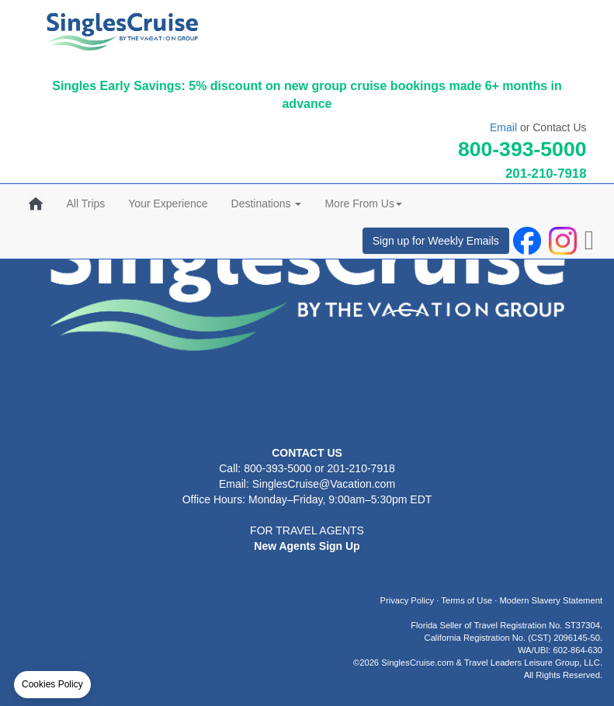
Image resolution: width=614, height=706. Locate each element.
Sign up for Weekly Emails (436, 241)
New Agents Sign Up (306, 546)
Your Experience (167, 203)
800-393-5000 (522, 149)
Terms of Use (466, 600)
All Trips (86, 203)
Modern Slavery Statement (551, 600)
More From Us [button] (362, 203)
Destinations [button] (266, 203)
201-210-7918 (546, 173)
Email (503, 127)
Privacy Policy (407, 600)
